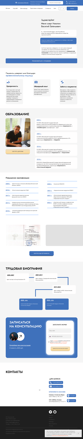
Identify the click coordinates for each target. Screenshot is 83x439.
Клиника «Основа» (35, 4)
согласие (55, 340)
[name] (59, 330)
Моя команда (23, 8)
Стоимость (48, 8)
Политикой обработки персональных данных (58, 342)
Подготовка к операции (36, 8)
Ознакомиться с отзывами (41, 61)
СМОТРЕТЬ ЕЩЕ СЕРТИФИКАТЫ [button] (41, 253)
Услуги (15, 8)
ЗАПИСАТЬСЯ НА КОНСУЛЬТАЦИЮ (60, 348)
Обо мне (8, 8)
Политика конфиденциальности (14, 429)
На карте (72, 400)
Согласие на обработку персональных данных (18, 431)
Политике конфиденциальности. (60, 435)
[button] (20, 345)
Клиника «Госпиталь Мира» (37, 2)
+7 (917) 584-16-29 (57, 382)
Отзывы (51, 425)
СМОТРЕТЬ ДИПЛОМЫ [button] (17, 151)
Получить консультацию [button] (55, 2)
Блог (55, 8)
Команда (51, 421)
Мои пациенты (53, 423)
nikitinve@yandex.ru (73, 3)
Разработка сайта (10, 433)
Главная (51, 415)
